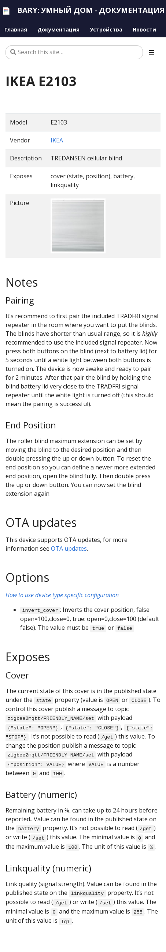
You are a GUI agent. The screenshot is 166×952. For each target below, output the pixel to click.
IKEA (57, 140)
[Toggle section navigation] (152, 52)
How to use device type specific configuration (62, 595)
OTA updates (69, 548)
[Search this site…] (74, 52)
